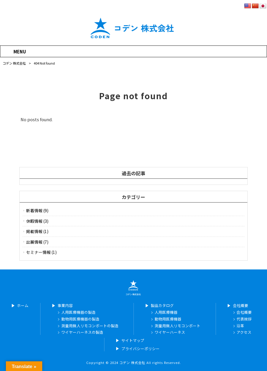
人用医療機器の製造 (78, 312)
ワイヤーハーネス (170, 332)
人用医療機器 (166, 312)
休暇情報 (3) (37, 221)
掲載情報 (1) (37, 231)
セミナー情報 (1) (41, 252)
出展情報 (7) (37, 242)
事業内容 (65, 305)
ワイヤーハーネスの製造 (82, 332)
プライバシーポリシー (140, 348)
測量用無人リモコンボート (177, 325)
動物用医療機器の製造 (80, 319)
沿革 (240, 325)
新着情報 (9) (37, 210)
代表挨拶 (244, 319)
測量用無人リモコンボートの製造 (90, 325)
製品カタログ (162, 305)
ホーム (22, 305)
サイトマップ (132, 340)
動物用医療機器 (168, 319)
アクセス (243, 332)
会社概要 (240, 305)
